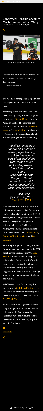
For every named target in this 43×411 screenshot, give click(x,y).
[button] (4, 29)
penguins (7, 332)
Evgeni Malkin (9, 236)
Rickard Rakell (22, 119)
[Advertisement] (21, 377)
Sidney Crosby (31, 232)
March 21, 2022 (21, 200)
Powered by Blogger (21, 408)
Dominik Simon (19, 130)
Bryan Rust (22, 236)
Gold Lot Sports (13, 1)
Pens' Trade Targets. (12, 299)
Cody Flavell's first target (27, 288)
